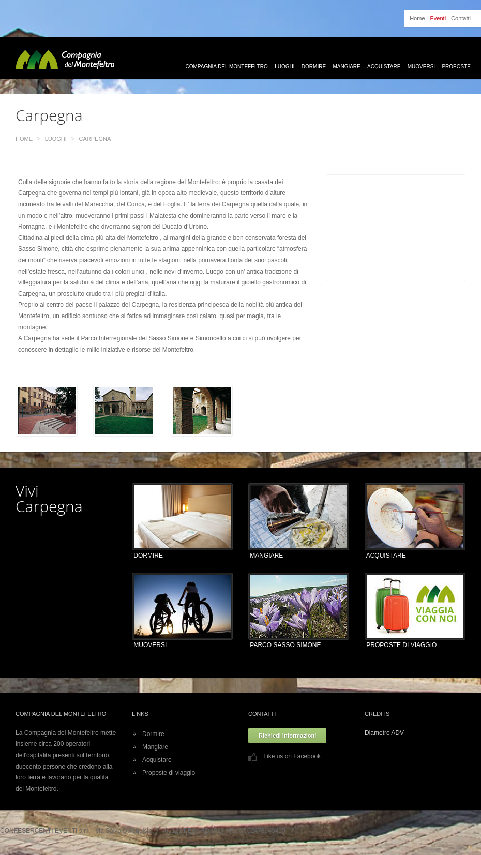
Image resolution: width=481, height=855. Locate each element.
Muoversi (421, 66)
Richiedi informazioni (287, 735)
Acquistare (383, 66)
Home (417, 18)
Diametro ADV (384, 733)
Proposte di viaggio (168, 772)
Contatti (461, 18)
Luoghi (284, 66)
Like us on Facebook (284, 756)
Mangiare (346, 66)
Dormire (314, 66)
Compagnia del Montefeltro (227, 66)
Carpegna (95, 139)
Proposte (456, 66)
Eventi (438, 18)
